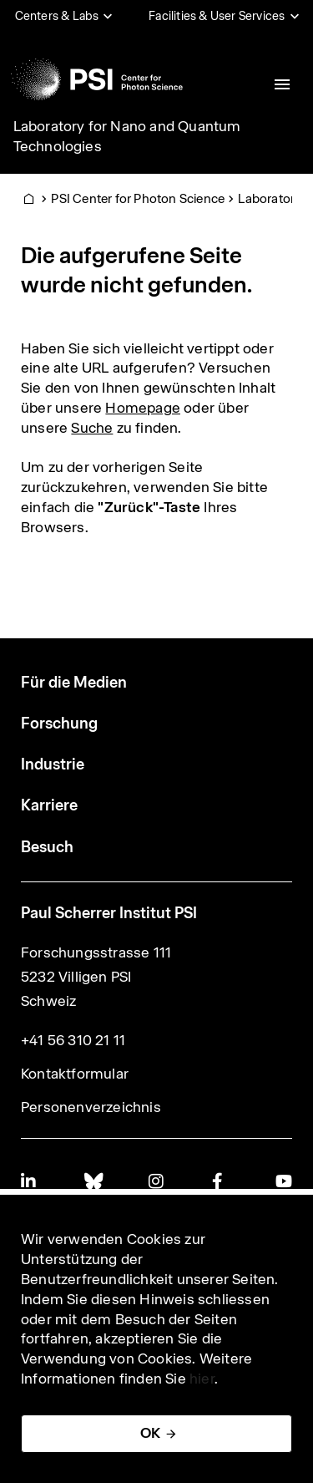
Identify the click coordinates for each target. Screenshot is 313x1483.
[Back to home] (96, 79)
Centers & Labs (57, 16)
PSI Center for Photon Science (138, 198)
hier (202, 1378)
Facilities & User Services (217, 16)
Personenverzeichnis (91, 1107)
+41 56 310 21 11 (73, 1040)
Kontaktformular (75, 1073)
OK (150, 1433)
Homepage (142, 407)
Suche (92, 427)
